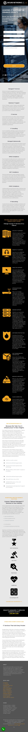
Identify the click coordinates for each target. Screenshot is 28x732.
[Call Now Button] (3, 729)
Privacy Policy (18, 723)
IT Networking (14, 201)
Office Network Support (8, 697)
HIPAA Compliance (14, 156)
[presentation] (14, 59)
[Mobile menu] (26, 3)
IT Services (14, 114)
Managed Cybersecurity (14, 141)
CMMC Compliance (14, 186)
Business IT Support (14, 103)
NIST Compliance (14, 172)
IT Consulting (14, 128)
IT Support (5, 682)
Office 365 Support (7, 688)
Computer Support (7, 694)
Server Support (6, 696)
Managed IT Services (14, 88)
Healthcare (14, 585)
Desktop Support (7, 693)
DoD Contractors (14, 548)
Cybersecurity (6, 686)
